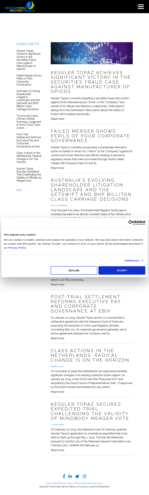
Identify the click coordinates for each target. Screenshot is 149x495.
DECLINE (74, 270)
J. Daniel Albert (57, 425)
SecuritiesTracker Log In (89, 483)
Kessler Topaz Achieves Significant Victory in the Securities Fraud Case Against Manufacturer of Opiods (28, 60)
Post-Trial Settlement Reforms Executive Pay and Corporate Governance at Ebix (28, 140)
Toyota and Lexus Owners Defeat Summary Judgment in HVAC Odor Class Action (28, 121)
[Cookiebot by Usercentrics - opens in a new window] (130, 222)
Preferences (132, 260)
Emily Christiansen (59, 205)
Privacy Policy (17, 247)
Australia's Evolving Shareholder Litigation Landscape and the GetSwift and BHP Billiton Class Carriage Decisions (28, 100)
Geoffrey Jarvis (57, 366)
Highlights (28, 44)
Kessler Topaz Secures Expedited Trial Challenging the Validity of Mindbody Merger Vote (29, 174)
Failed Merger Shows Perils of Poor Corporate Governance (29, 80)
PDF (19, 190)
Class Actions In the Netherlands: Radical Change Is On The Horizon (28, 158)
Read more (57, 118)
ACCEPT (122, 270)
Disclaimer (51, 483)
